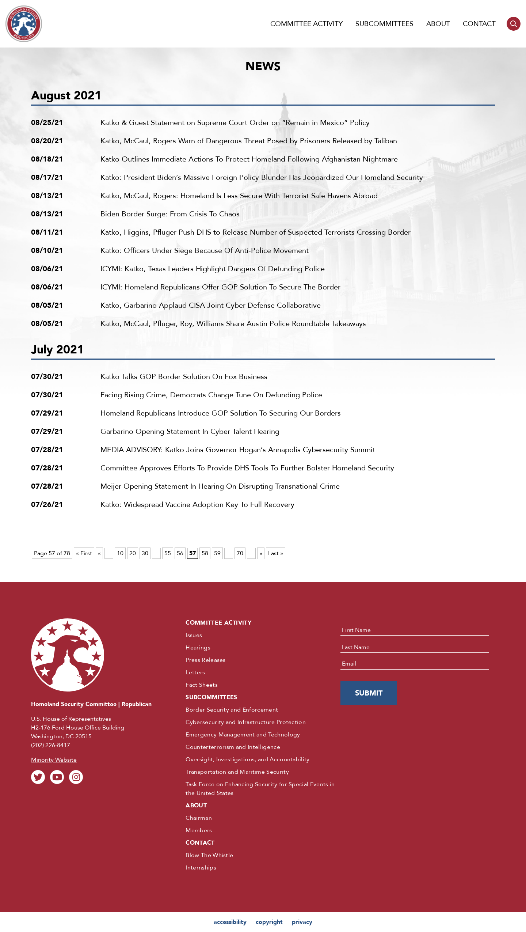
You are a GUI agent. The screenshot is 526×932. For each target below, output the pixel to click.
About (438, 24)
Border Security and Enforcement (232, 710)
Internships (201, 868)
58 (205, 553)
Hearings (198, 648)
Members (199, 830)
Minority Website (54, 760)
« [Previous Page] (99, 553)
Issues (194, 635)
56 (180, 553)
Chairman (199, 818)
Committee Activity (306, 24)
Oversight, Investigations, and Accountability (247, 759)
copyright (269, 922)
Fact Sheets (202, 685)
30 (145, 553)
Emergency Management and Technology (243, 735)
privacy (302, 922)
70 (240, 553)
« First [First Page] (84, 553)
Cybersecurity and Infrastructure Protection (246, 722)
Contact (479, 24)
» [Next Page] (260, 553)
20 (132, 553)
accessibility (230, 922)
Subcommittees (384, 24)
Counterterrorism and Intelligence (233, 747)
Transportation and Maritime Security (237, 772)
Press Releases (205, 660)
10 (120, 553)
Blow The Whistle (209, 855)
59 (217, 553)
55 (167, 553)
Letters (195, 672)
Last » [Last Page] (275, 553)
